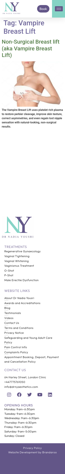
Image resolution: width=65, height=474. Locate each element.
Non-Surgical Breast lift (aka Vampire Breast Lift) (30, 48)
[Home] (11, 13)
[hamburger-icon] (59, 8)
